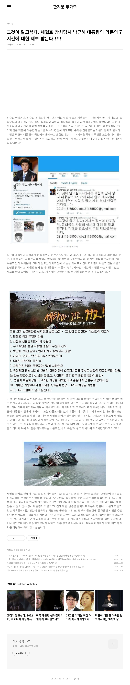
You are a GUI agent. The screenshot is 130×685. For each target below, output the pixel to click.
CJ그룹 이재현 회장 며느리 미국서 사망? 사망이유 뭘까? (30, 562)
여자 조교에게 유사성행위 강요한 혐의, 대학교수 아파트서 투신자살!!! (36, 570)
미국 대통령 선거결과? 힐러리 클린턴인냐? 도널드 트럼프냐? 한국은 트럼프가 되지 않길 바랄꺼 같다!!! (49, 559)
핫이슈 (10, 549)
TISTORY (66, 678)
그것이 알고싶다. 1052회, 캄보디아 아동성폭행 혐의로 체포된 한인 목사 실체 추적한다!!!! (44, 555)
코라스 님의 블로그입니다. (26, 646)
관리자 (76, 678)
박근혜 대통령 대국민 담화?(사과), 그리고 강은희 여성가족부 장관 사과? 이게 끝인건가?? (44, 566)
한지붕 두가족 (65, 7)
